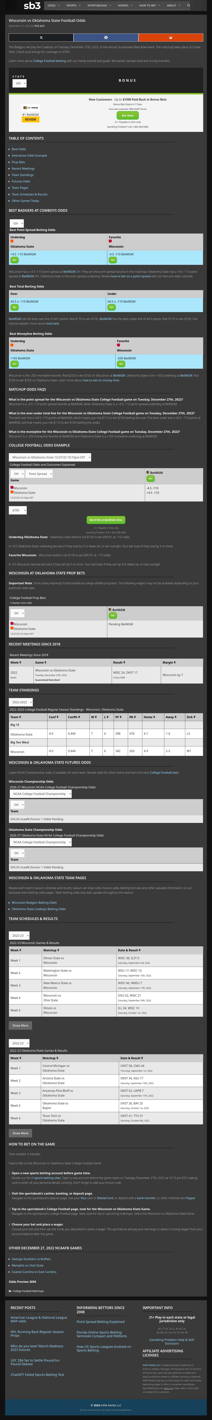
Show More (20, 1025)
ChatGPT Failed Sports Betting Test (37, 1374)
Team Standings (23, 175)
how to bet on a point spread (131, 276)
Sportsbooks (100, 5)
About (175, 5)
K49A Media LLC (151, 1365)
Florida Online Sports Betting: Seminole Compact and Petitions (102, 1334)
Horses (127, 5)
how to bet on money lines (101, 380)
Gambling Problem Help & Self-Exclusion (172, 1341)
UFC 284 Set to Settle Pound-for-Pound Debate (35, 1362)
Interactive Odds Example (29, 155)
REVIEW (30, 119)
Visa (83, 1198)
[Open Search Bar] (187, 5)
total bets (52, 323)
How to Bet (151, 5)
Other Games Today (25, 201)
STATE (18, 76)
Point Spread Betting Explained (101, 1321)
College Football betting (49, 61)
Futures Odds (21, 181)
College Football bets (164, 773)
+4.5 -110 (153, 493)
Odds (55, 5)
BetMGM (69, 272)
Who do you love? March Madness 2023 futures (37, 1348)
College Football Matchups (28, 1291)
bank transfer (146, 1198)
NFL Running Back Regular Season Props (37, 1334)
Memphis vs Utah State (27, 1265)
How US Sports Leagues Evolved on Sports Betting (104, 1348)
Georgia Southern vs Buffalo (31, 1259)
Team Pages (20, 188)
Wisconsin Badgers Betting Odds (34, 903)
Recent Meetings (23, 168)
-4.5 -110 (152, 488)
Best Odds (19, 149)
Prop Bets (18, 162)
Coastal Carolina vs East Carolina (34, 1272)
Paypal (190, 1198)
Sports (75, 5)
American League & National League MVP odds (39, 1319)
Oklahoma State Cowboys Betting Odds (39, 909)
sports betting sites (47, 1178)
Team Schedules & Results (29, 194)
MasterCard (105, 1198)
